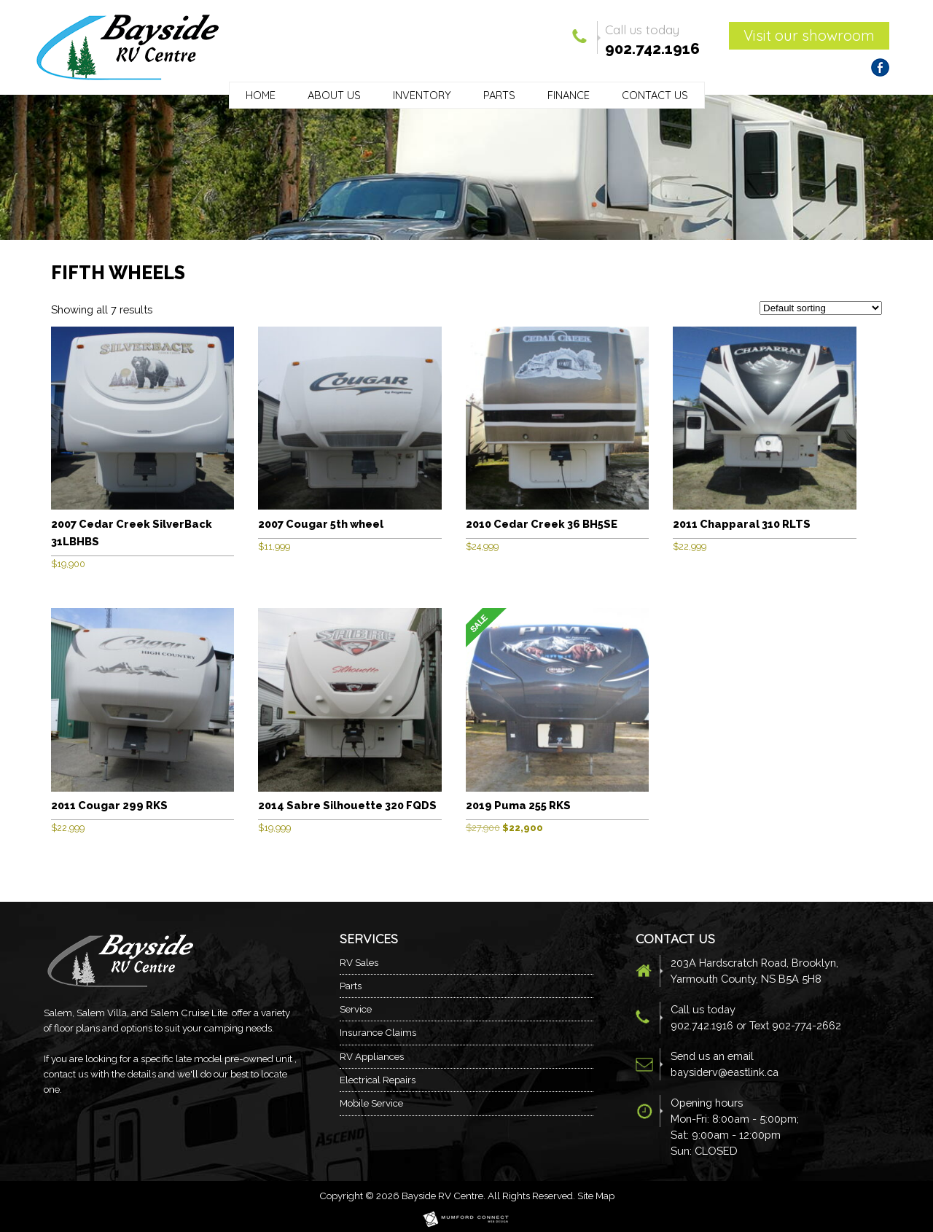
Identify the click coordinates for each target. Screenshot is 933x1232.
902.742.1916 (652, 49)
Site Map (595, 1195)
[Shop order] (821, 308)
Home (261, 95)
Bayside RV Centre (442, 1195)
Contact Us (655, 95)
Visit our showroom (809, 35)
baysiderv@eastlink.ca (724, 1072)
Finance (568, 95)
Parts (499, 95)
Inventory (422, 95)
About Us (334, 95)
